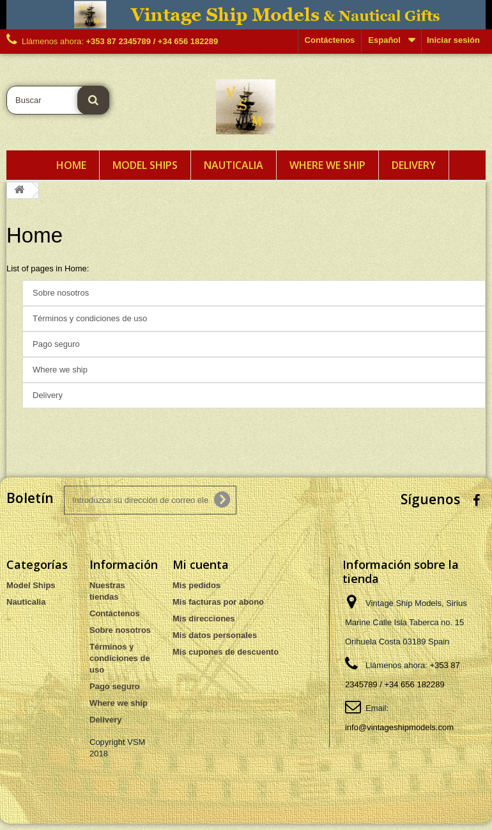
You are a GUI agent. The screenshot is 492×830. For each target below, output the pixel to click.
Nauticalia (233, 165)
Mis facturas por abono (218, 602)
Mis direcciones (204, 618)
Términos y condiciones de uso (90, 318)
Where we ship (327, 165)
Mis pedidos (196, 585)
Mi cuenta (201, 564)
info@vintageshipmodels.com (399, 727)
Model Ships (145, 165)
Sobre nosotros (61, 293)
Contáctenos (330, 40)
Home (71, 165)
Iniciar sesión (453, 40)
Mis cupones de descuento (226, 652)
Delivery (414, 165)
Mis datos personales (215, 635)
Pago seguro (56, 344)
